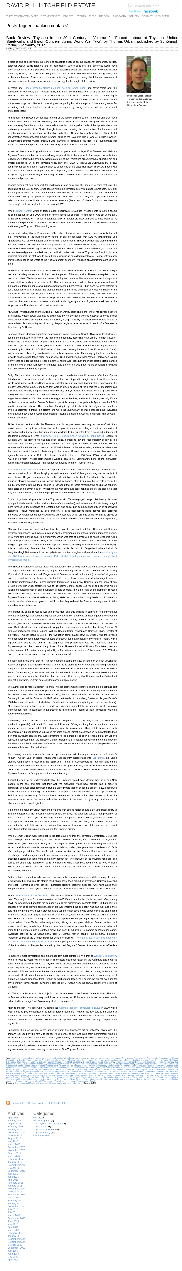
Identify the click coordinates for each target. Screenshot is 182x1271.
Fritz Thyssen (60, 1066)
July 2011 (13, 1212)
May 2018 (13, 1141)
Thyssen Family (19, 1077)
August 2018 (14, 1138)
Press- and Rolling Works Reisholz (137, 1073)
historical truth (119, 1068)
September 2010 (16, 1218)
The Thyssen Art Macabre (22, 16)
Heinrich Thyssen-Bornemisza (83, 1068)
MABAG (152, 1070)
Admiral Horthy (33, 1058)
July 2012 (13, 1209)
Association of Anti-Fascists (146, 1058)
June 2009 (13, 1253)
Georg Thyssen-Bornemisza (94, 1066)
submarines (129, 1075)
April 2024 (13, 1117)
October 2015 (15, 1191)
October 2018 (15, 1135)
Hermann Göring (104, 1068)
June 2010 (13, 1221)
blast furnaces (23, 1062)
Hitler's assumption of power (138, 1068)
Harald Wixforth (35, 1068)
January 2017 (15, 1162)
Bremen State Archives (93, 1062)
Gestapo (169, 1066)
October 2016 (15, 1168)
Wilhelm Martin (31, 1081)
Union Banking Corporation (82, 1079)
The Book (104, 16)
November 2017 (16, 1150)
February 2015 (15, 1200)
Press (92, 16)
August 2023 (14, 1123)
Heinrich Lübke (63, 1068)
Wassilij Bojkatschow (105, 955)
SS (94, 1075)
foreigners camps (45, 1066)
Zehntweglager (82, 1081)
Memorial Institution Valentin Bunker (100, 1072)
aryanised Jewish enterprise (108, 1058)
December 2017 (16, 1147)
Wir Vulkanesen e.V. (47, 1081)
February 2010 (15, 1233)
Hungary (16, 1070)
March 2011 (14, 1215)
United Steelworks (103, 1079)
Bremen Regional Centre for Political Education (60, 1062)
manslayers (161, 1070)
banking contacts (140, 1060)
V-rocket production (120, 1079)
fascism (153, 1064)
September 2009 (16, 1247)
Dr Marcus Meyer (67, 1064)
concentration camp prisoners (142, 1062)
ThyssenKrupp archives (168, 1077)
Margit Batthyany (33, 1072)
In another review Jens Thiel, (23, 469)
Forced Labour (30, 1066)
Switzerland (140, 1075)
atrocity (38, 1060)
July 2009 (13, 1250)
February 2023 (15, 1126)
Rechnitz (10, 1075)
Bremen (34, 1062)
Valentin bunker (136, 1079)
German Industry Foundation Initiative (79, 1007)
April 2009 (13, 1259)
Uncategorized (41, 1135)
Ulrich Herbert (63, 1079)
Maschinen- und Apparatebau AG (56, 1072)
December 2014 (16, 1206)
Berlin (165, 1060)
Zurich (92, 1081)
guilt (176, 1066)
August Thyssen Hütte (71, 1060)
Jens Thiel (54, 1070)
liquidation (99, 1070)
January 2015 (15, 1203)
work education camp (66, 1081)
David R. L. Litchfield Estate (50, 5)
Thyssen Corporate (57, 1083)
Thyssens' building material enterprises (23, 1079)
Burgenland (109, 1062)
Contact (147, 16)
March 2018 (14, 1144)
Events (81, 16)
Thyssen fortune (34, 1077)
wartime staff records (15, 1081)
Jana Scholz (43, 1070)
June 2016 (13, 1176)
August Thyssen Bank (51, 1060)
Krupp (74, 1070)
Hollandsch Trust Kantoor (161, 1068)
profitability (158, 1073)
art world (91, 1058)
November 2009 (16, 1241)
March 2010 (14, 1230)
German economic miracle (118, 1066)
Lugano (144, 1070)
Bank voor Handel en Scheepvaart (109, 1060)
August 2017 (14, 1153)
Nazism (9, 1073)
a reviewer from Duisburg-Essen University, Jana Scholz (73, 436)
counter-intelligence (164, 1062)
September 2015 (16, 1194)
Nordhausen (49, 1073)
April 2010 (13, 1227)
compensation (122, 1062)
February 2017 (15, 1159)
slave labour (74, 1075)
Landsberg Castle (85, 1070)
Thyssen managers (123, 1077)
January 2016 (15, 1185)
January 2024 (15, 1120)
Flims (20, 1066)
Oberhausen (81, 1073)
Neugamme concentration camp (28, 1073)
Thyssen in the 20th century (68, 1077)
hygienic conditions (29, 1070)
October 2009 (15, 1244)
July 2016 (13, 1173)
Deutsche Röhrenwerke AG (34, 1064)
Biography (119, 16)
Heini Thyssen (49, 1068)
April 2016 (13, 1179)
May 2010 (13, 1224)
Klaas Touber (65, 1070)
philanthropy (94, 1073)
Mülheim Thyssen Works (167, 1072)
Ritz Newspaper (51, 16)
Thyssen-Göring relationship (144, 1077)
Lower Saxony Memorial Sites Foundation (122, 1070)
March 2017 (14, 1156)
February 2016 (15, 1182)
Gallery (134, 16)
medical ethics (78, 1072)
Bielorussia (11, 1062)
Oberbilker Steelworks (65, 1073)
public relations (171, 1073)
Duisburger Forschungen (123, 1064)
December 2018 (16, 1132)
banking (128, 1060)
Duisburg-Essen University (100, 1064)
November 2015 (16, 1188)
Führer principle (74, 1066)
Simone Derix (62, 1075)
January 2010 (15, 1236)
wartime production (169, 1079)
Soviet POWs (86, 1075)
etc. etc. (68, 16)
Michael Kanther (23, 210)
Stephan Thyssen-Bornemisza (110, 1075)
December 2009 (16, 1239)
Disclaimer (162, 16)
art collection (69, 1058)
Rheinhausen (20, 1075)
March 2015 (14, 1197)
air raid (45, 1058)
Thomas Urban (152, 1075)
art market (80, 1058)
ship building (49, 1075)
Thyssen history (48, 1077)
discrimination (53, 1064)
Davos (18, 1064)
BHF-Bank (98, 757)
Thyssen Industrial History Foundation (97, 1077)
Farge (146, 1064)
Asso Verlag (127, 1058)
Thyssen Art (43, 1083)
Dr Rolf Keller (82, 1064)
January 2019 (15, 1129)
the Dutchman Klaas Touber (30, 895)
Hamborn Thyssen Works (17, 1068)
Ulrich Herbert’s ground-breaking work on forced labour (55, 88)
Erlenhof (139, 1064)
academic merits (19, 1058)
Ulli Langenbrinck (48, 1079)
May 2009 (13, 1256)
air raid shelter (55, 1058)
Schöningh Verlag (35, 1075)
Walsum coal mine (152, 1079)
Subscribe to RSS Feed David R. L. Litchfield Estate (38, 1103)
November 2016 (16, 1165)
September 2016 (16, 1170)
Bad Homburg (87, 1060)
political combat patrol (110, 1073)
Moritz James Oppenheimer (144, 1072)
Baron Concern (155, 1060)
